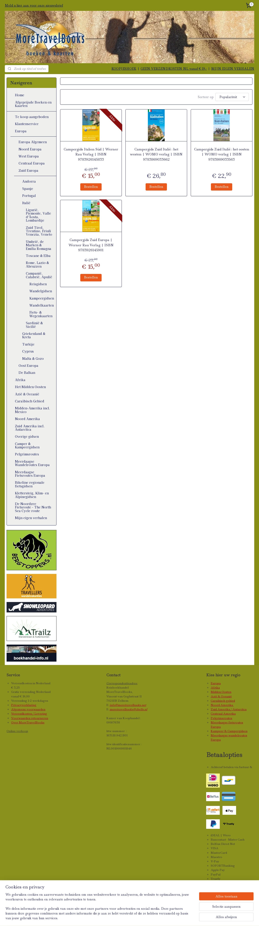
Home (19, 95)
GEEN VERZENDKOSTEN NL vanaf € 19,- (174, 69)
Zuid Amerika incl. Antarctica (30, 428)
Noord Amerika (27, 418)
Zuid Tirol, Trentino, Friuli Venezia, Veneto (39, 231)
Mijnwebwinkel (195, 917)
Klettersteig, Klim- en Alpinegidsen (32, 495)
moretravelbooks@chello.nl (128, 709)
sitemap (125, 917)
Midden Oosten (221, 692)
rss (134, 917)
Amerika (227, 705)
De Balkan (27, 372)
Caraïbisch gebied (223, 701)
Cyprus (28, 351)
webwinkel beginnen (153, 917)
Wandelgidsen (40, 291)
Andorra (29, 181)
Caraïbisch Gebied (29, 401)
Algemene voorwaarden (28, 709)
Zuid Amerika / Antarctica (229, 709)
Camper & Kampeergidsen (27, 445)
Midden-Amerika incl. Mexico (32, 410)
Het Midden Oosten (30, 386)
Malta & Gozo (33, 358)
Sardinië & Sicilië (34, 325)
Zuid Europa (28, 170)
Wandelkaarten (41, 305)
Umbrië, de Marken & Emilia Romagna (38, 245)
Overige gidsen (27, 436)
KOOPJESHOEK (123, 69)
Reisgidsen (38, 284)
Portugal (29, 195)
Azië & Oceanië (27, 394)
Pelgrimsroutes (27, 454)
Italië (26, 203)
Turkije (28, 344)
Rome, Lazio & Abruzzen (37, 264)
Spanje (27, 188)
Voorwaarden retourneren (29, 718)
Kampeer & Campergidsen (229, 731)
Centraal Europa (32, 163)
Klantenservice (27, 123)
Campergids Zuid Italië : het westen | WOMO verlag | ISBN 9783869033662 (156, 153)
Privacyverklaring (23, 705)
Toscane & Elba (38, 255)
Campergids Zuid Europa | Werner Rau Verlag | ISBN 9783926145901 (90, 244)
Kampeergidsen (41, 298)
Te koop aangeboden (32, 116)
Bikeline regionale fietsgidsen (29, 484)
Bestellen (91, 186)
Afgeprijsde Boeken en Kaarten (33, 104)
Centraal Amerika (223, 714)
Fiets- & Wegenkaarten (40, 314)
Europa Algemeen (33, 142)
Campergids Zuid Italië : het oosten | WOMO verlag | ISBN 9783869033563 (221, 153)
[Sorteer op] (232, 96)
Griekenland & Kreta (33, 335)
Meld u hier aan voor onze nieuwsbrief (34, 5)
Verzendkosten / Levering (29, 714)
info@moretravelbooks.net (128, 705)
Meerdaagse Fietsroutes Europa (30, 474)
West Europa (29, 156)
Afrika (20, 379)
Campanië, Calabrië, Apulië (39, 275)
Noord (215, 705)
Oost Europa (28, 365)
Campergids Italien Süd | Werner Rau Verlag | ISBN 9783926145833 (91, 153)
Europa (21, 131)
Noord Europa (30, 149)
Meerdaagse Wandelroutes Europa (32, 463)
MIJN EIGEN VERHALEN (232, 69)
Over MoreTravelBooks (27, 722)
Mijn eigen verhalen (31, 517)
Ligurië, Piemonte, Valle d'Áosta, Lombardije (38, 215)
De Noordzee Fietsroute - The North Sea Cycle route (33, 507)
